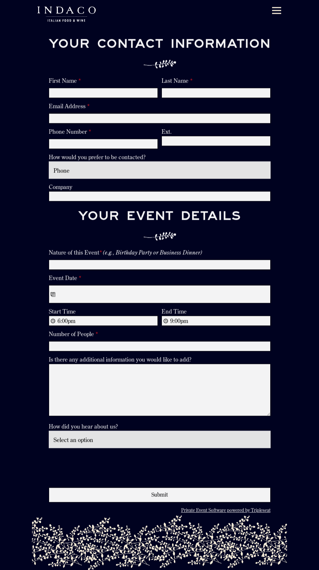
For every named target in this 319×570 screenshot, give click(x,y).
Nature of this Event (126, 253)
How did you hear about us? (83, 427)
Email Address (69, 106)
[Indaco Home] (66, 13)
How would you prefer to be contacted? (97, 157)
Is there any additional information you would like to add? (120, 360)
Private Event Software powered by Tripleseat (226, 511)
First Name (65, 81)
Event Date (65, 278)
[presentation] (104, 467)
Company (60, 187)
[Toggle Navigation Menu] (276, 10)
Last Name (177, 81)
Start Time (62, 312)
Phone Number (70, 132)
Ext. (167, 132)
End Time (174, 312)
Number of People (73, 334)
